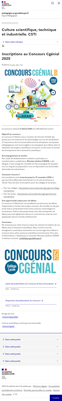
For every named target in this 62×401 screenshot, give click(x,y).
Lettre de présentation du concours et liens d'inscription (29, 283)
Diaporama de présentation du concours (23, 300)
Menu (59, 3)
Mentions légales (40, 386)
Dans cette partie (12, 339)
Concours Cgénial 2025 (10, 317)
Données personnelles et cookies (38, 390)
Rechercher (52, 3)
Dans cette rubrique (14, 42)
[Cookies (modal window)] (56, 398)
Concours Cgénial (8, 327)
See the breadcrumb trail (10, 23)
